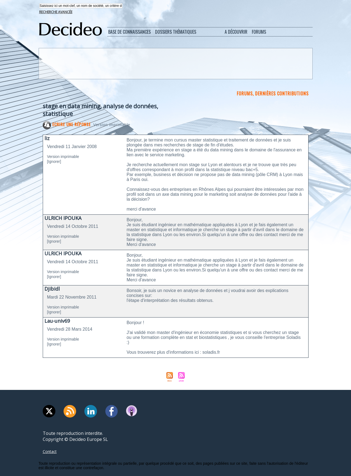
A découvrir (236, 32)
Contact (51, 452)
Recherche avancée (55, 12)
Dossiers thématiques (175, 32)
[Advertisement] (175, 64)
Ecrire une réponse (68, 124)
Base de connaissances (129, 32)
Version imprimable (116, 125)
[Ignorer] (55, 162)
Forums (259, 32)
